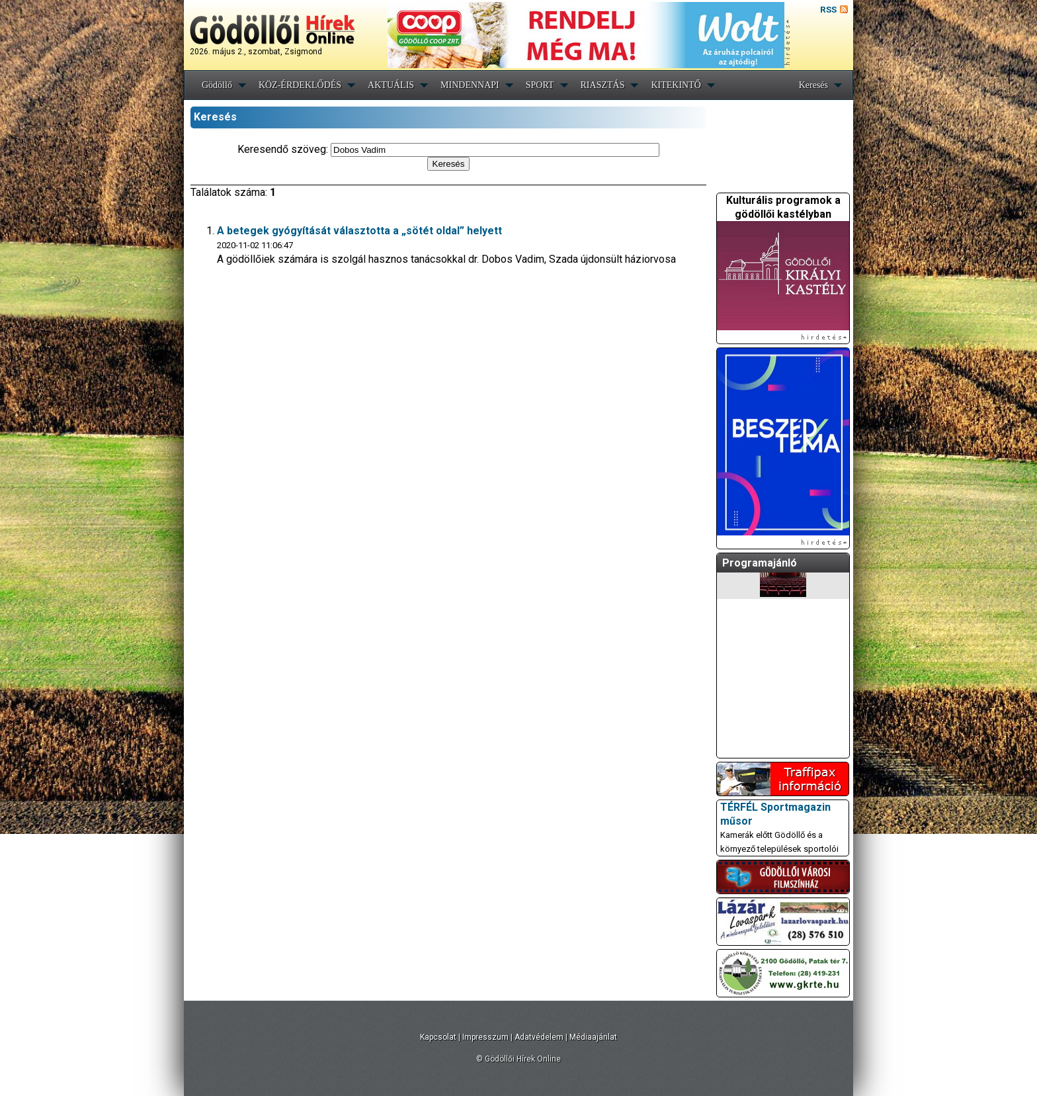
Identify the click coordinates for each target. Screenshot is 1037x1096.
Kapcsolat (438, 1037)
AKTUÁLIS (391, 85)
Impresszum (485, 1037)
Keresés (813, 85)
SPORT (540, 85)
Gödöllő (217, 85)
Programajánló (759, 563)
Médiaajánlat (593, 1037)
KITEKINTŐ (675, 85)
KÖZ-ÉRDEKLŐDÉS (300, 85)
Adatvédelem (539, 1037)
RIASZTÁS (603, 85)
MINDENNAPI (469, 85)
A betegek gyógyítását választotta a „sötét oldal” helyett (359, 230)
